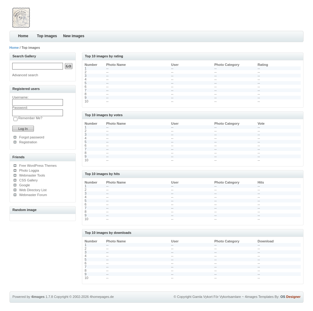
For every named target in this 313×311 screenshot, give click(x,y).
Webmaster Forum (33, 195)
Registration (28, 142)
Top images (47, 36)
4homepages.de (102, 296)
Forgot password (31, 137)
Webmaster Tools (32, 175)
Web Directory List (33, 190)
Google (24, 185)
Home (23, 36)
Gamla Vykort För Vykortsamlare (216, 296)
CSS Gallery (28, 180)
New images (73, 36)
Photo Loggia (29, 170)
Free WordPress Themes (38, 165)
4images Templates (259, 296)
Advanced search (25, 75)
